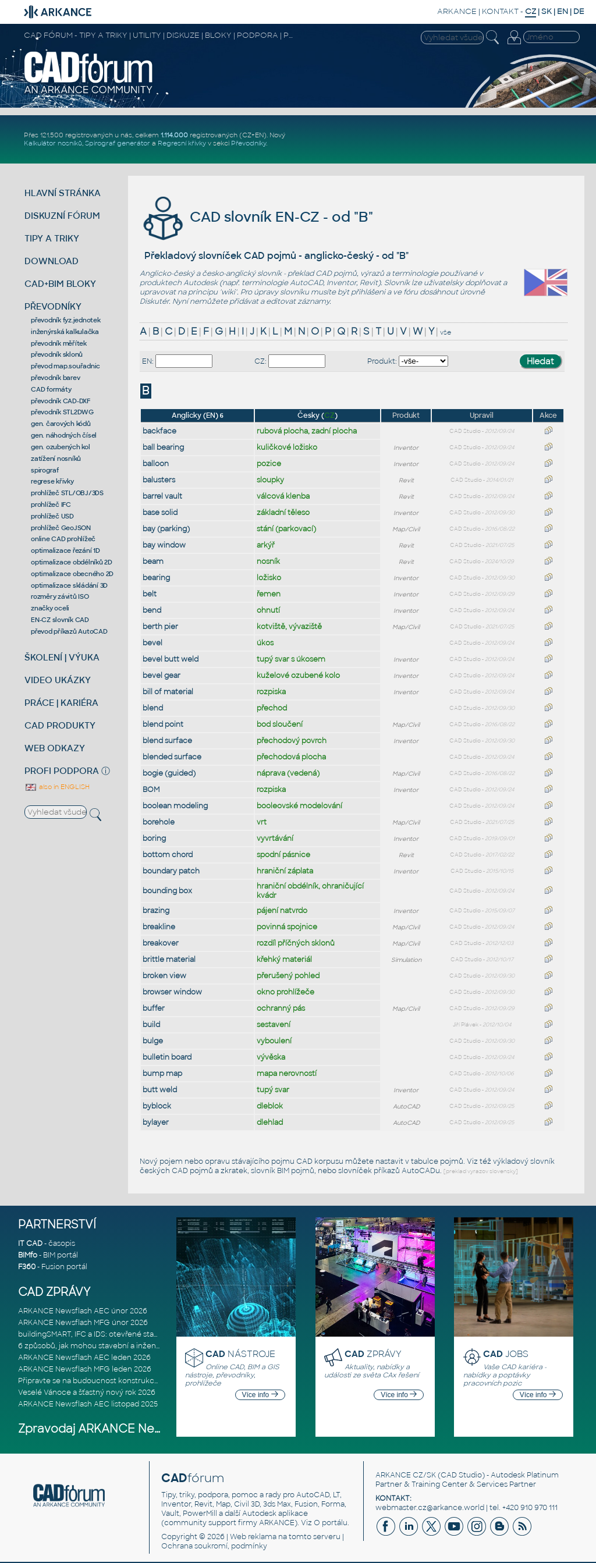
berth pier (160, 626)
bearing (156, 577)
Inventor (341, 282)
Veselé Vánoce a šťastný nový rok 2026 (86, 1392)
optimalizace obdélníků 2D (71, 562)
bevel (152, 643)
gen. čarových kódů (61, 424)
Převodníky (248, 143)
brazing (156, 910)
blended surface (172, 757)
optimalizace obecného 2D (72, 574)
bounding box (167, 891)
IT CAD (30, 1243)
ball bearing (163, 447)
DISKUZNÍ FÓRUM (62, 215)
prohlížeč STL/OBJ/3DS (67, 493)
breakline (159, 927)
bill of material (168, 692)
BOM (151, 789)
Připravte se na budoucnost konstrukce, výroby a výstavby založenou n (144, 1381)
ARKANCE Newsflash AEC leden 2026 (84, 1357)
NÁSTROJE (240, 1353)
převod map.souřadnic (65, 366)
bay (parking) (166, 529)
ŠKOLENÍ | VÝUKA (62, 657)
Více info (260, 1395)
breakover (161, 943)
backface (159, 431)
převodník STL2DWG (62, 412)
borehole (159, 822)
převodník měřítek (59, 343)
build (151, 1024)
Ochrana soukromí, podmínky (214, 1546)
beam (153, 561)
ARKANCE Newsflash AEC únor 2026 (82, 1311)
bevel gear (161, 675)
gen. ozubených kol (60, 447)
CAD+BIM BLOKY (60, 283)
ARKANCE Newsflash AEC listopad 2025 (88, 1404)
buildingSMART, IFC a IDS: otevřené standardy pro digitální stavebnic (138, 1334)
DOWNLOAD (51, 261)
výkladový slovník (524, 1161)
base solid (160, 512)
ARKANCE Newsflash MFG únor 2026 (83, 1322)
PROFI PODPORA (61, 770)
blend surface (167, 740)
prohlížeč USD (52, 516)
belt (150, 594)
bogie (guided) (169, 773)
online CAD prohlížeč (63, 539)
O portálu (330, 1523)
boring (154, 838)
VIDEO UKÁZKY (57, 679)
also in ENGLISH (57, 787)
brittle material (169, 959)
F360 (27, 1266)
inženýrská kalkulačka (65, 332)
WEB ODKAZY (54, 748)
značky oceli (50, 608)
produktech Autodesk (179, 282)
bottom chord (168, 854)
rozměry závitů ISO (60, 596)
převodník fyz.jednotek (66, 320)
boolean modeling (175, 806)
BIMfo (27, 1255)
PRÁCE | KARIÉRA (61, 702)
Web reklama (253, 1536)
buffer (154, 1008)
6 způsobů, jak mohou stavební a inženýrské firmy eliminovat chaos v (141, 1346)
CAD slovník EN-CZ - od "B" (256, 217)
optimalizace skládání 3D (69, 585)
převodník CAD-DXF (60, 401)
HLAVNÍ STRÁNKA (62, 192)
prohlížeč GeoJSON (61, 528)
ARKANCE (457, 11)
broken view (164, 976)
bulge (153, 1041)
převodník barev (55, 378)
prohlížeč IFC (51, 504)
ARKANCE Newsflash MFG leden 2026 (84, 1369)
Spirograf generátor (117, 143)
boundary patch (171, 871)
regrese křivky (52, 481)
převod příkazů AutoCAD (69, 631)
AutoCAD (306, 282)
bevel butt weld (170, 659)
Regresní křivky (182, 143)
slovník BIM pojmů (282, 1170)
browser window (172, 992)
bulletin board (167, 1057)
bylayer (156, 1122)
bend (152, 610)
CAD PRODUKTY (59, 725)
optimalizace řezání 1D (65, 550)
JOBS (505, 1353)
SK (546, 11)
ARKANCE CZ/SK (405, 1475)
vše (445, 332)
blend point (163, 724)
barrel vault (162, 496)
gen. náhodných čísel (64, 435)
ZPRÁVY (373, 1353)
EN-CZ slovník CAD (60, 620)
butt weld (160, 1090)
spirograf (45, 470)
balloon (156, 463)
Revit (369, 282)
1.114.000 (174, 135)
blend (153, 708)
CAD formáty (51, 389)
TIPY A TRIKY (51, 238)
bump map (162, 1073)
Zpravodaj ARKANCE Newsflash (107, 1429)
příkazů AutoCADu (407, 1170)
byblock (157, 1106)
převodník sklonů (57, 354)
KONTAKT (500, 11)
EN (562, 11)
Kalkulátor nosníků (53, 143)
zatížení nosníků (56, 458)
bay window (164, 545)
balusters (159, 480)
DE (578, 11)
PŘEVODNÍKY (52, 306)
